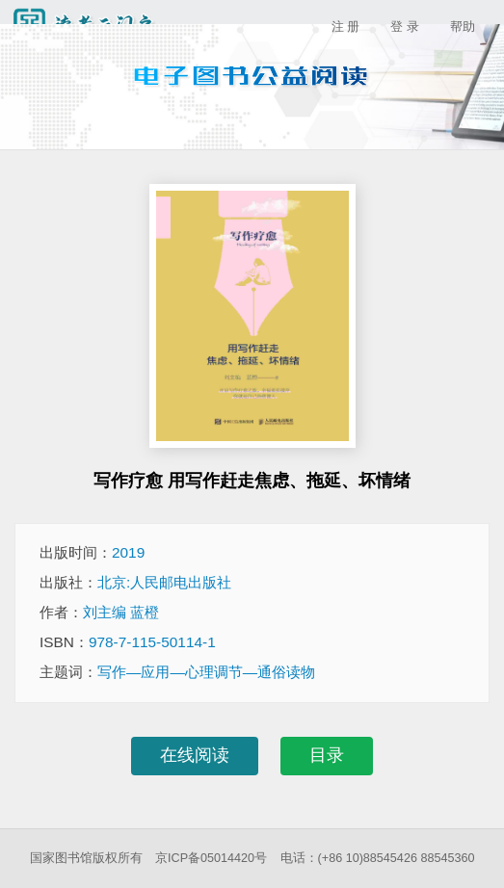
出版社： (135, 582)
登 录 (404, 27)
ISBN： (128, 642)
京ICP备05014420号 (211, 858)
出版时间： (92, 552)
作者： (99, 612)
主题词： (177, 672)
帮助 (462, 27)
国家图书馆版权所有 (86, 858)
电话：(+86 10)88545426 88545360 (377, 858)
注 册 (346, 27)
